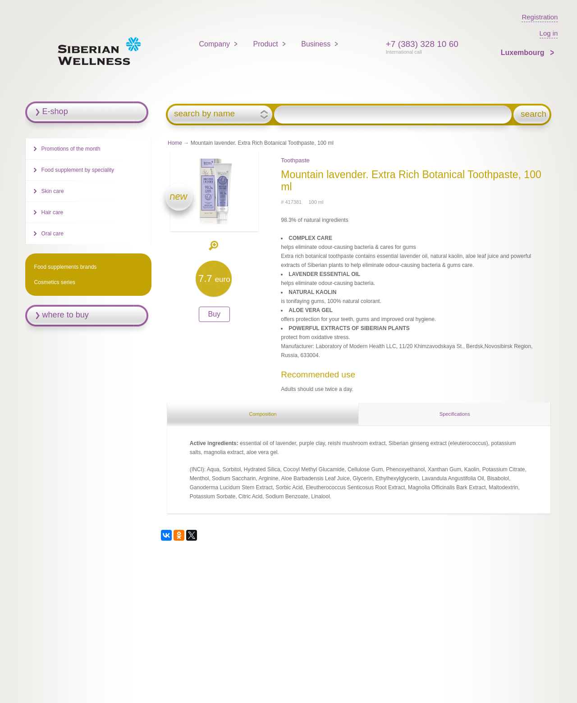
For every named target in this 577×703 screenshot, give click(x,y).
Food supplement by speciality (77, 170)
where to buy (65, 314)
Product (265, 44)
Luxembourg (523, 52)
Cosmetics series (54, 282)
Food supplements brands (65, 267)
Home (175, 143)
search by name (204, 113)
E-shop (55, 111)
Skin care (52, 191)
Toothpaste (295, 160)
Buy (214, 314)
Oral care (52, 233)
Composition (262, 414)
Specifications (455, 414)
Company (214, 44)
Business (315, 44)
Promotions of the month (71, 149)
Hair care (52, 212)
